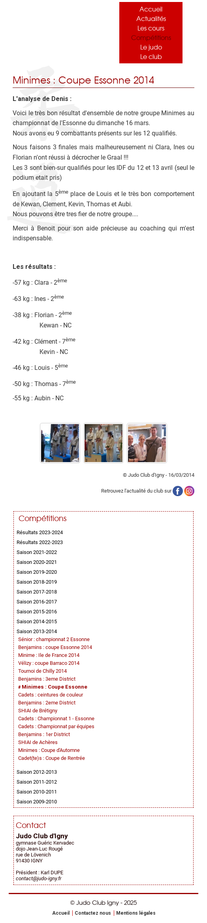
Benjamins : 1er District (44, 734)
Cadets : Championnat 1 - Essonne (56, 718)
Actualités (151, 18)
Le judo (151, 46)
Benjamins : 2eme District (46, 703)
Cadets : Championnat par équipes (56, 726)
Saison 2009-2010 (37, 802)
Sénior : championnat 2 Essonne (54, 639)
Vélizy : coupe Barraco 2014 (48, 663)
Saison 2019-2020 (37, 572)
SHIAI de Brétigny (37, 711)
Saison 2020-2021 (37, 562)
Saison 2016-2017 (37, 602)
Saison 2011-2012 (37, 782)
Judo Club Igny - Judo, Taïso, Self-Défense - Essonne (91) (52, 30)
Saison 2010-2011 (37, 792)
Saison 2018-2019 (37, 582)
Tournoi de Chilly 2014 (42, 671)
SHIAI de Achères (38, 742)
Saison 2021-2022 (37, 552)
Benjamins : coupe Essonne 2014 (55, 647)
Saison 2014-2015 (37, 621)
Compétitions (151, 37)
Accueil (150, 8)
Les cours (150, 27)
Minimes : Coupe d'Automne (49, 750)
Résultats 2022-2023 (40, 542)
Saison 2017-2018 (37, 592)
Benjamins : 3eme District (46, 679)
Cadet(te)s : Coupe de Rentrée (51, 758)
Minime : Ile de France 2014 (48, 655)
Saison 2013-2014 (37, 631)
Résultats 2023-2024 (40, 532)
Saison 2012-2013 (37, 772)
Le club (151, 56)
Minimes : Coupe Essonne (54, 687)
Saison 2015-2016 (37, 612)
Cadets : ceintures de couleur (50, 695)
